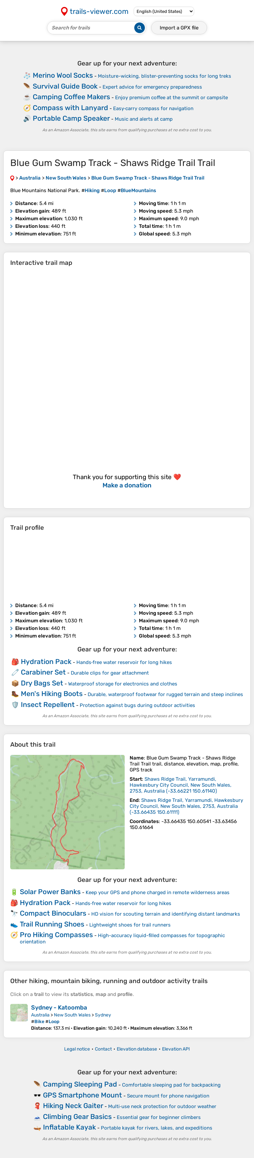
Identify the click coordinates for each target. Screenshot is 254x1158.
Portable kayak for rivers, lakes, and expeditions (156, 1128)
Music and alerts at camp (144, 119)
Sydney (103, 1015)
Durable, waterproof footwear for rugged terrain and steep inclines (165, 694)
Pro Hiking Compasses (56, 935)
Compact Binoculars (53, 913)
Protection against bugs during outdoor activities (137, 705)
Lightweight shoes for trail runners (130, 925)
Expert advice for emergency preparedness (152, 87)
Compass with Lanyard (70, 107)
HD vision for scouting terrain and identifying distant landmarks (165, 914)
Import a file (179, 28)
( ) (181, 785)
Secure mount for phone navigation (168, 1096)
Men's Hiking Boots (52, 693)
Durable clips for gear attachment (110, 673)
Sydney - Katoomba (59, 1007)
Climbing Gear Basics (77, 1116)
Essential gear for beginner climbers (159, 1117)
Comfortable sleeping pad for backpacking (171, 1085)
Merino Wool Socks (63, 75)
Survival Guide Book (65, 86)
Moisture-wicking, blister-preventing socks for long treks (164, 76)
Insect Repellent (48, 704)
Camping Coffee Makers (71, 97)
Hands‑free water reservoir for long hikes (124, 662)
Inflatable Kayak (69, 1127)
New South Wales (72, 1015)
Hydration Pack (46, 661)
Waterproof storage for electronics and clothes (122, 684)
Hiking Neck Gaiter (73, 1105)
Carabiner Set (43, 672)
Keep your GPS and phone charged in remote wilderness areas (158, 892)
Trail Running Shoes (52, 924)
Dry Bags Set (42, 683)
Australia (40, 1015)
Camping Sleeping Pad (80, 1084)
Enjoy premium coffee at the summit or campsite (171, 98)
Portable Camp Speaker (71, 118)
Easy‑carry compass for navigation (153, 108)
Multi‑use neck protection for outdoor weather (162, 1106)
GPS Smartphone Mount (82, 1095)
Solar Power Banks (50, 892)
